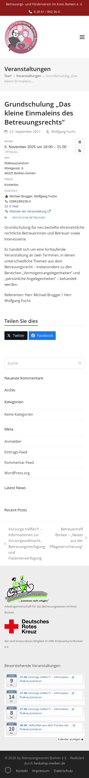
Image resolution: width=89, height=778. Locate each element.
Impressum (40, 770)
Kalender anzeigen (70, 739)
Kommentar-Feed (19, 462)
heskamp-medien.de (49, 763)
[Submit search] (79, 363)
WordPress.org (17, 472)
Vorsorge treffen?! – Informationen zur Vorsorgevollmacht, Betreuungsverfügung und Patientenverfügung (24, 544)
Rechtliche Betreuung (28, 217)
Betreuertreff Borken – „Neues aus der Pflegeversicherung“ (68, 538)
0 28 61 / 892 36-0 (47, 12)
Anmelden (13, 441)
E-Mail (11, 206)
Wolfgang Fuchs (63, 131)
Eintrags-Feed (15, 452)
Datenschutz (63, 770)
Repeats (12, 152)
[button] (82, 37)
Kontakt (22, 770)
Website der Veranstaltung (27, 211)
